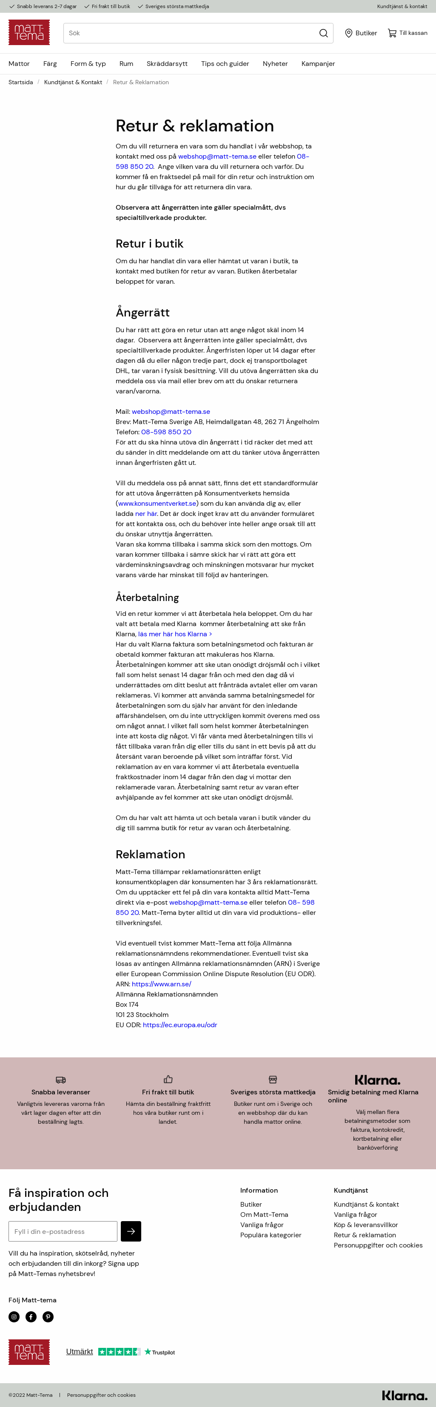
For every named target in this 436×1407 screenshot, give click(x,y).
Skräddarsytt (167, 63)
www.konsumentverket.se (157, 503)
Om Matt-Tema (264, 1214)
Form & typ (88, 63)
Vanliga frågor (262, 1224)
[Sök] (323, 33)
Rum (126, 63)
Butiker (251, 1204)
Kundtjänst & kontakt (402, 6)
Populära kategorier (271, 1234)
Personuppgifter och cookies (378, 1245)
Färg (50, 63)
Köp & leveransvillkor (366, 1224)
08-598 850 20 (166, 431)
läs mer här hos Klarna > (175, 633)
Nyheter (275, 63)
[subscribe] (131, 1231)
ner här (146, 513)
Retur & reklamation (365, 1234)
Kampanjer (318, 63)
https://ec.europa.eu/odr (180, 1024)
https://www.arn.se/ (161, 984)
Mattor (19, 63)
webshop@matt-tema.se (217, 156)
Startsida (21, 82)
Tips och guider (225, 63)
